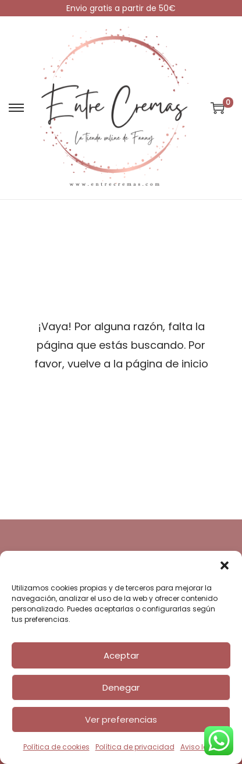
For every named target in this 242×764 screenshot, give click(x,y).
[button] (224, 565)
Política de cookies (56, 747)
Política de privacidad (135, 747)
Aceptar (121, 655)
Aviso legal (199, 747)
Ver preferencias (121, 719)
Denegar (121, 687)
